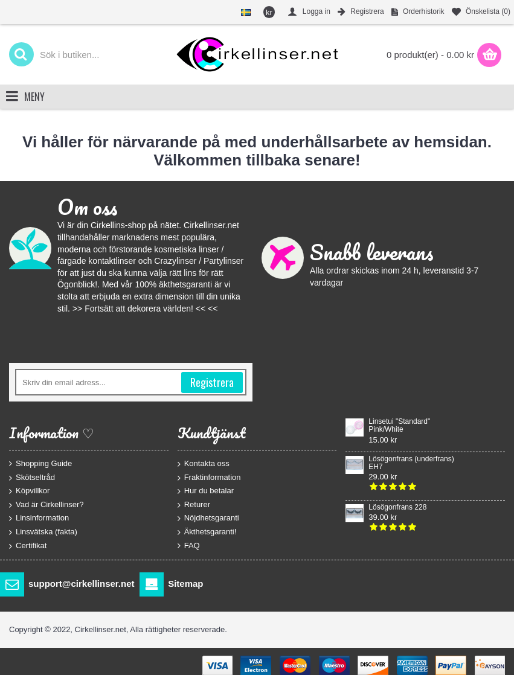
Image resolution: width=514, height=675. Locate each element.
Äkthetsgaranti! (207, 532)
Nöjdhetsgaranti (208, 518)
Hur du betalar (206, 491)
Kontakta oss (204, 464)
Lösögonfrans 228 (397, 507)
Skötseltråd (32, 477)
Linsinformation (39, 518)
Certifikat (28, 545)
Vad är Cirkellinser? (46, 504)
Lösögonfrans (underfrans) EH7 (411, 463)
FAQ (189, 545)
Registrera (212, 382)
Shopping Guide (40, 464)
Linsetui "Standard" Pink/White (399, 425)
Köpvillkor (29, 491)
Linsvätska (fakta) (43, 532)
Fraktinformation (209, 477)
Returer (194, 504)
